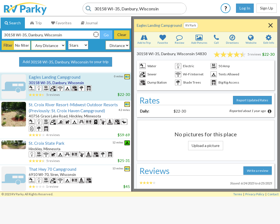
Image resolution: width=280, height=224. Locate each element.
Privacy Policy (254, 194)
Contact (273, 194)
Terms (237, 194)
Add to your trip (66, 62)
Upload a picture (206, 145)
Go (106, 35)
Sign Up (266, 8)
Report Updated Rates (252, 100)
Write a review (257, 171)
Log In (245, 8)
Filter (8, 45)
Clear (121, 34)
